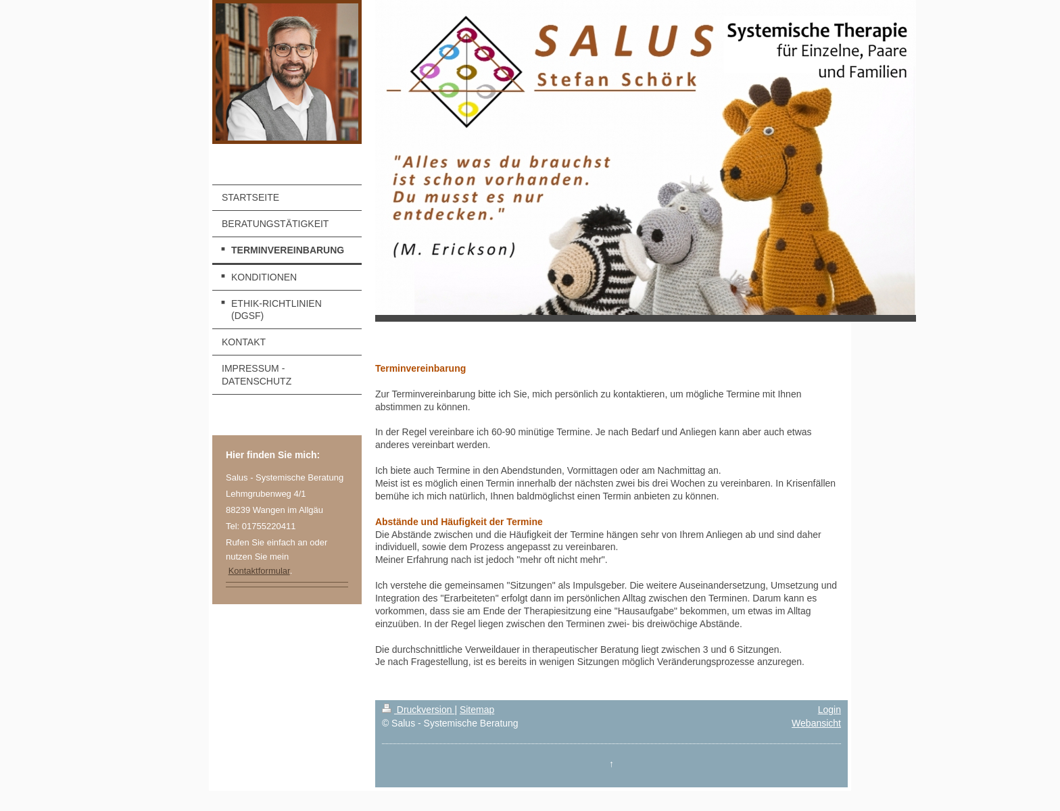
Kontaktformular (259, 571)
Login (829, 709)
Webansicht (816, 723)
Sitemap (477, 709)
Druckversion (418, 709)
